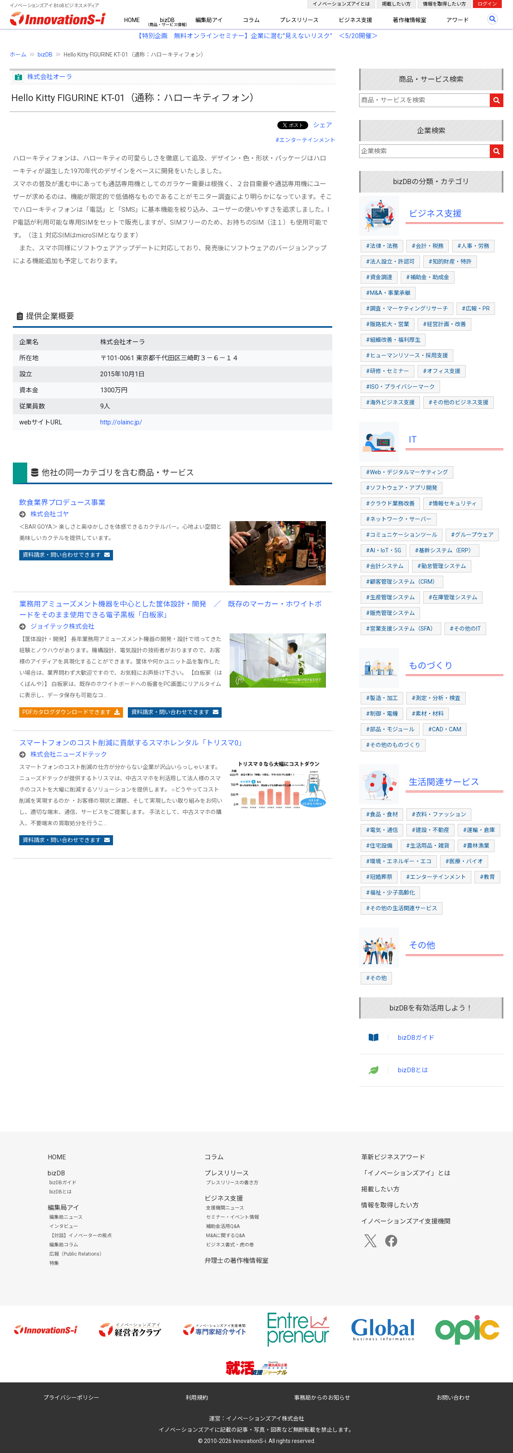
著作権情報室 (409, 20)
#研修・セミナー (387, 371)
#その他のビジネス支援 (458, 402)
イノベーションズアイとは (341, 4)
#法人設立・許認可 (390, 261)
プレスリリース (299, 20)
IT (413, 439)
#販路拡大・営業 (387, 324)
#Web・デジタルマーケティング (407, 472)
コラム (251, 20)
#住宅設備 (379, 845)
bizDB (167, 20)
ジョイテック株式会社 (62, 626)
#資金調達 (379, 277)
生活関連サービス (444, 782)
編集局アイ (209, 20)
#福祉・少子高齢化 (390, 892)
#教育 (487, 877)
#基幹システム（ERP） (444, 550)
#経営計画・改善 (444, 324)
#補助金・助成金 (427, 277)
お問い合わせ (453, 1397)
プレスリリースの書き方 (232, 1182)
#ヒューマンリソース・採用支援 (407, 355)
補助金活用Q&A (223, 1226)
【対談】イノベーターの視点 (80, 1235)
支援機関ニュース (225, 1208)
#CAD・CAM (444, 729)
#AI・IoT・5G (383, 550)
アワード (457, 20)
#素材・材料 (428, 713)
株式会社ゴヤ (49, 514)
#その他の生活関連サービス (401, 908)
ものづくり (431, 666)
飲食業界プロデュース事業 (62, 502)
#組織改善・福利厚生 (393, 340)
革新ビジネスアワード (393, 1157)
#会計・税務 (428, 246)
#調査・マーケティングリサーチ (407, 308)
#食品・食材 (382, 814)
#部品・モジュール (390, 729)
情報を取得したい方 (444, 4)
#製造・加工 (382, 698)
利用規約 (197, 1397)
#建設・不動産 (430, 830)
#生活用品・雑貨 (427, 845)
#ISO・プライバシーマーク (400, 387)
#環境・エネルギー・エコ (399, 861)
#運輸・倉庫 (479, 830)
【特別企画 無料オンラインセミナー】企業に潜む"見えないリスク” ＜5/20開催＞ (256, 36)
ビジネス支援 (355, 20)
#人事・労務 (473, 246)
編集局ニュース (66, 1217)
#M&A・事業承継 (388, 293)
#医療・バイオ (464, 861)
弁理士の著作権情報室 (236, 1260)
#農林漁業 (476, 845)
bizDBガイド (416, 1037)
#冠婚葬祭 (379, 877)
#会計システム (385, 566)
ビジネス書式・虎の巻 (230, 1245)
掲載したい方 (396, 4)
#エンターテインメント (305, 140)
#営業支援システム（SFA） (401, 628)
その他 (422, 945)
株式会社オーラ (49, 77)
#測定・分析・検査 (436, 698)
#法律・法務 (382, 246)
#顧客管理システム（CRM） (402, 581)
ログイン (487, 4)
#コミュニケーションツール (401, 535)
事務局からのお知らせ (322, 1397)
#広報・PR (476, 308)
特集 (54, 1263)
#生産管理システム (390, 597)
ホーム (18, 54)
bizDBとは (413, 1070)
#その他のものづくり (393, 745)
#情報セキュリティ (452, 503)
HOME (132, 20)
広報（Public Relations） (76, 1254)
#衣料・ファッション (439, 814)
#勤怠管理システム (441, 566)
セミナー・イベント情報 (232, 1217)
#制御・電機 (382, 713)
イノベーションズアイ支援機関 (405, 1221)
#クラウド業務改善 (390, 503)
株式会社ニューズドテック (68, 754)
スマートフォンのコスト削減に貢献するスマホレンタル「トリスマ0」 (132, 743)
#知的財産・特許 (450, 261)
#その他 (376, 978)
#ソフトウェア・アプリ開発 (401, 488)
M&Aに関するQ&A (225, 1235)
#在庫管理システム (452, 597)
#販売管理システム (390, 613)
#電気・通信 (382, 830)
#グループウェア (472, 535)
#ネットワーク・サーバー (399, 519)
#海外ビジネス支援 (390, 402)
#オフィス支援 (441, 371)
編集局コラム (63, 1245)
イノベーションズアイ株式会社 (265, 1418)
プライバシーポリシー (71, 1397)
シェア (322, 125)
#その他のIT (465, 628)
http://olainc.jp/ (121, 422)
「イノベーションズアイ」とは (405, 1173)
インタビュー (63, 1226)
